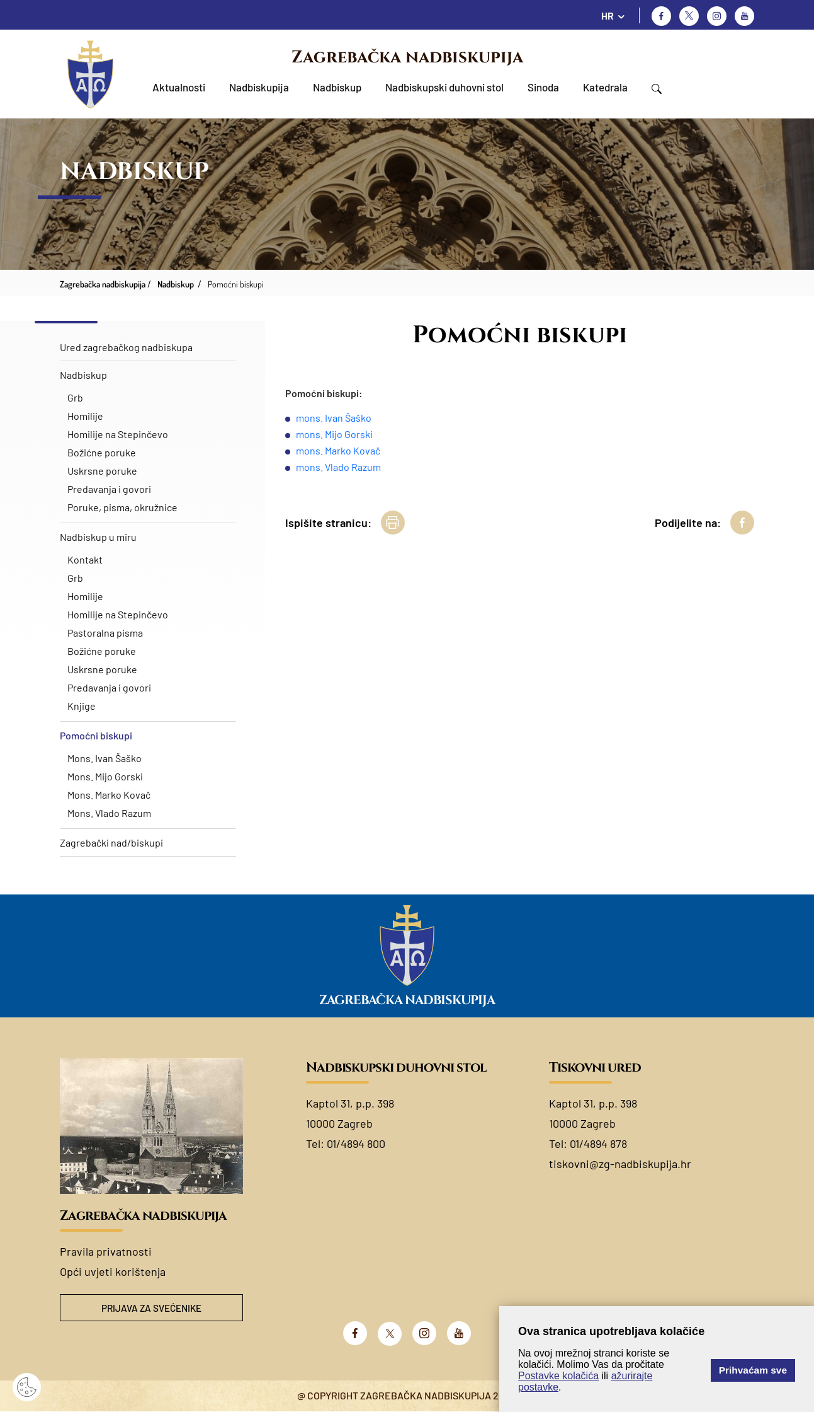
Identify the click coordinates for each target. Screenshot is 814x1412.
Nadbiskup (337, 87)
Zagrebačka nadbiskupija (407, 57)
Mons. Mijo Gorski (105, 776)
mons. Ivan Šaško (333, 418)
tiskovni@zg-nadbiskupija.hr (620, 1164)
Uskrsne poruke (102, 471)
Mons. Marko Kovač (108, 795)
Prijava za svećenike (151, 1308)
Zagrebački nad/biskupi (111, 842)
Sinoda (543, 87)
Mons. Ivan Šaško (104, 758)
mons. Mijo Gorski (334, 434)
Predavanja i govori (109, 489)
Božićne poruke (101, 452)
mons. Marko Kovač (338, 450)
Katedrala (605, 87)
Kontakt (85, 559)
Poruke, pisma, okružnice (122, 507)
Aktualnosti (178, 87)
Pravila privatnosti (106, 1251)
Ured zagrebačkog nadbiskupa (126, 347)
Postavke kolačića (558, 1375)
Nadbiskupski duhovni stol (444, 87)
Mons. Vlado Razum (109, 813)
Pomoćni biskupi (96, 735)
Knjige (81, 706)
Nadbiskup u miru (98, 537)
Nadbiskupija (259, 87)
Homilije (85, 416)
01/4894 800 (356, 1143)
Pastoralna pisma (105, 633)
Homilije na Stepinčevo (117, 434)
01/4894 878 (598, 1143)
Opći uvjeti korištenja (113, 1271)
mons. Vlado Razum (338, 467)
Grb (75, 397)
